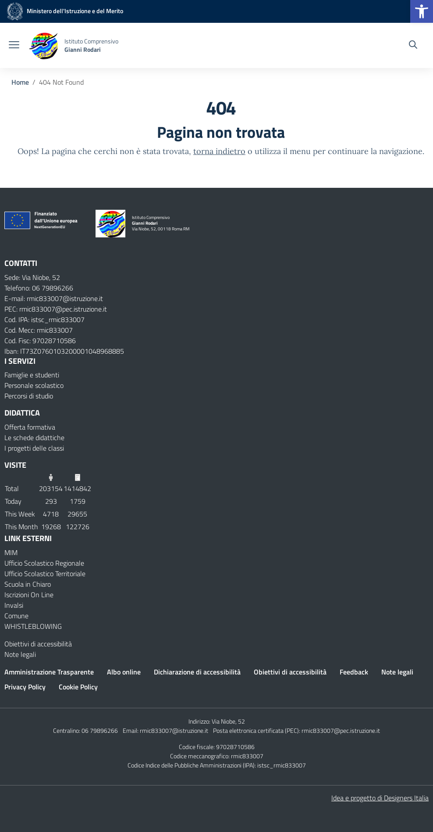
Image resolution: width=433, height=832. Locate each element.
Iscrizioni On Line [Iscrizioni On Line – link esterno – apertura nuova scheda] (28, 594)
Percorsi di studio (28, 396)
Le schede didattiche (34, 437)
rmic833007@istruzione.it (174, 730)
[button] (421, 11)
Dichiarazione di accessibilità (197, 672)
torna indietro (219, 151)
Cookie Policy (78, 686)
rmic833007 (247, 755)
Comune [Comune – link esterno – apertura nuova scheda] (16, 615)
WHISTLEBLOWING (33, 626)
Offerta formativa (29, 427)
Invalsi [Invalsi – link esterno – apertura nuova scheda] (13, 605)
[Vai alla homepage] (43, 45)
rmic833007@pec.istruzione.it (341, 730)
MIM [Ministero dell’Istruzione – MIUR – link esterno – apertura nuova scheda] (11, 552)
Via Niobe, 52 (228, 721)
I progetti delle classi (34, 448)
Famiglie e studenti (31, 374)
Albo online (124, 672)
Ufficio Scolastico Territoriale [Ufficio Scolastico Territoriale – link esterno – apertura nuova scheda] (44, 573)
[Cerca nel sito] (413, 45)
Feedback (354, 672)
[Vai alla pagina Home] (20, 82)
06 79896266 (100, 730)
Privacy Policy (25, 686)
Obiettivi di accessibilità (38, 643)
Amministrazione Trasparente (49, 672)
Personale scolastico (34, 385)
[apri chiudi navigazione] (14, 45)
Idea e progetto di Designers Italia (380, 798)
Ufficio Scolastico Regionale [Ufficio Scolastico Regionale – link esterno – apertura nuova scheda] (44, 563)
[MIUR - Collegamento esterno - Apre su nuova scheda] (63, 10)
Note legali (20, 654)
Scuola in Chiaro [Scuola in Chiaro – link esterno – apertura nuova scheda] (27, 584)
